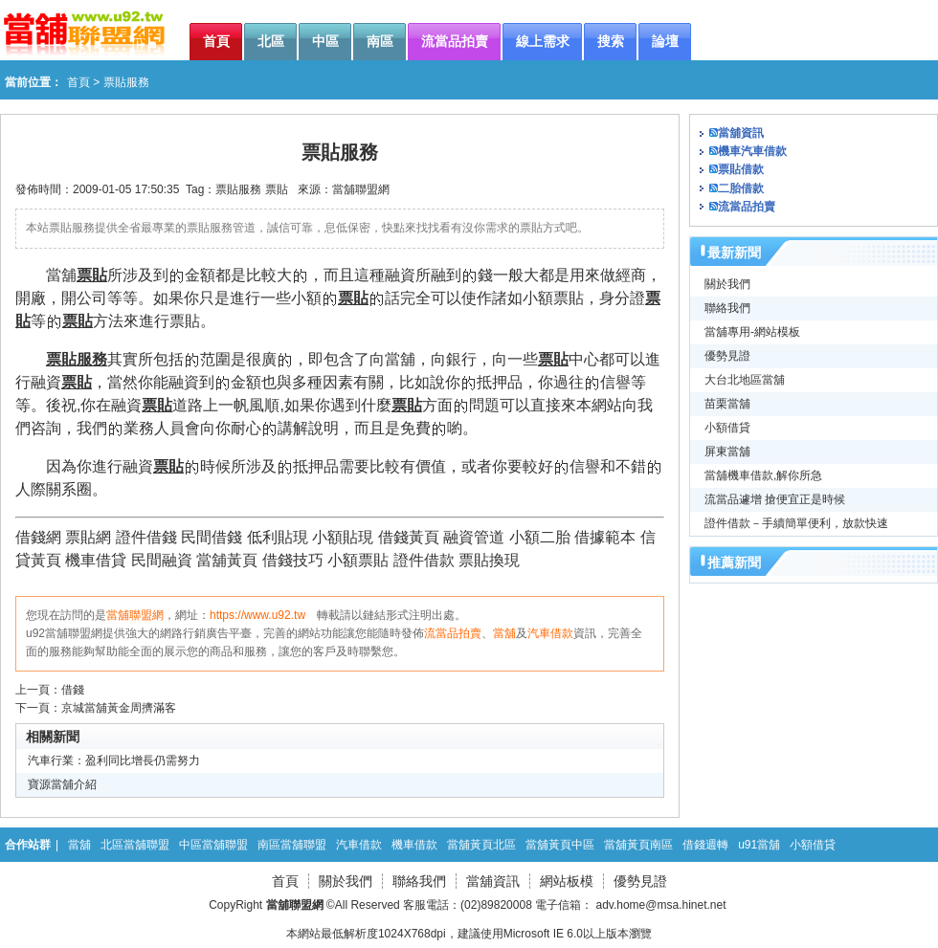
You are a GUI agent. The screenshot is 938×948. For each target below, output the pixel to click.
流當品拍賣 (452, 633)
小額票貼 (358, 560)
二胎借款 (741, 188)
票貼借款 (741, 169)
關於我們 (727, 284)
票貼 (276, 189)
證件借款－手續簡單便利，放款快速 (796, 523)
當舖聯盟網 (361, 189)
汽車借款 (550, 633)
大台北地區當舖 (744, 379)
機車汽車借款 (752, 151)
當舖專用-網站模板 (752, 332)
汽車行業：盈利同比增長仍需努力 (114, 760)
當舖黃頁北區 (481, 844)
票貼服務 (238, 189)
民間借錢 (211, 537)
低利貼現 (277, 537)
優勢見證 (727, 356)
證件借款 (424, 560)
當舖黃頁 (226, 560)
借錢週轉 (705, 844)
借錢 (72, 689)
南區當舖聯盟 (291, 844)
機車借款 (414, 844)
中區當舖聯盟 (213, 844)
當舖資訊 (741, 133)
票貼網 (88, 537)
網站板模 (566, 881)
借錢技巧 (293, 560)
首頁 (78, 82)
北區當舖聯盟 (134, 844)
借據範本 (605, 537)
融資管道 (473, 537)
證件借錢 (146, 537)
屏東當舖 (727, 451)
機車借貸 (95, 560)
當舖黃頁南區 (638, 844)
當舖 (504, 633)
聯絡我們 (727, 308)
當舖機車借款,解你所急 (763, 475)
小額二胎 (539, 537)
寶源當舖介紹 (62, 784)
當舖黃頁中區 (559, 844)
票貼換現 (489, 560)
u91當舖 (759, 844)
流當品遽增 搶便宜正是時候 (774, 499)
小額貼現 (342, 537)
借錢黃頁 (408, 537)
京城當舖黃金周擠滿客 (118, 708)
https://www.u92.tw (257, 615)
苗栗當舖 (727, 403)
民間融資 (161, 560)
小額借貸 (727, 427)
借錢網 (38, 537)
